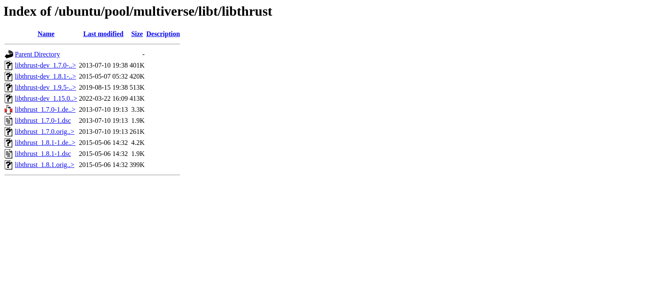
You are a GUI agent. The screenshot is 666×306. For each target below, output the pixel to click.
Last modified (103, 33)
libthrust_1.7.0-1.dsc (43, 120)
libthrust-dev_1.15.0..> (46, 98)
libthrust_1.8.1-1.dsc (43, 153)
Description (163, 33)
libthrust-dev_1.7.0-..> (45, 65)
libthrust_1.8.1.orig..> (44, 164)
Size (137, 33)
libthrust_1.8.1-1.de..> (45, 142)
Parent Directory (37, 54)
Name (45, 33)
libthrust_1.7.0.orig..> (44, 131)
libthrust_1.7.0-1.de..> (45, 109)
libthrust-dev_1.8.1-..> (45, 76)
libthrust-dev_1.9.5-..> (45, 87)
